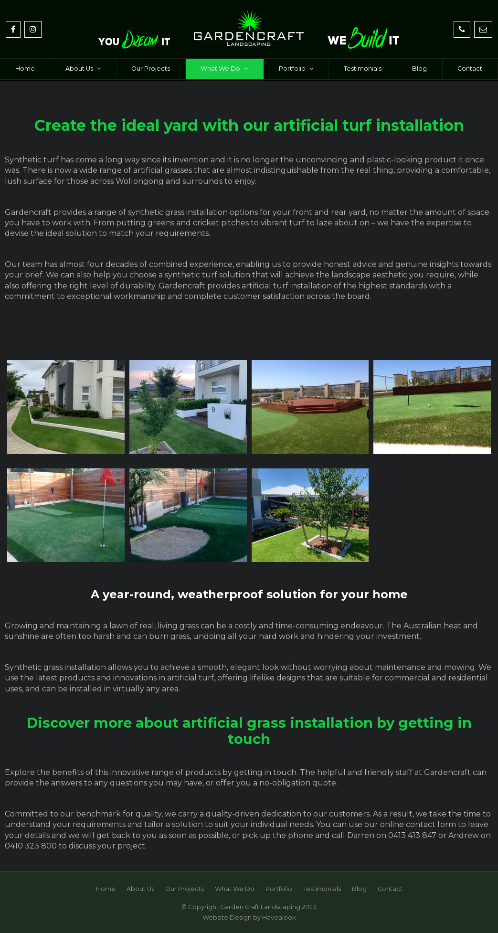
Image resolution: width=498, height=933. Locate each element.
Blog (419, 68)
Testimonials (362, 68)
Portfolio (292, 68)
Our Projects (150, 68)
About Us (79, 68)
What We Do (220, 68)
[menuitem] (105, 889)
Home (25, 68)
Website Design (227, 917)
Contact (469, 68)
